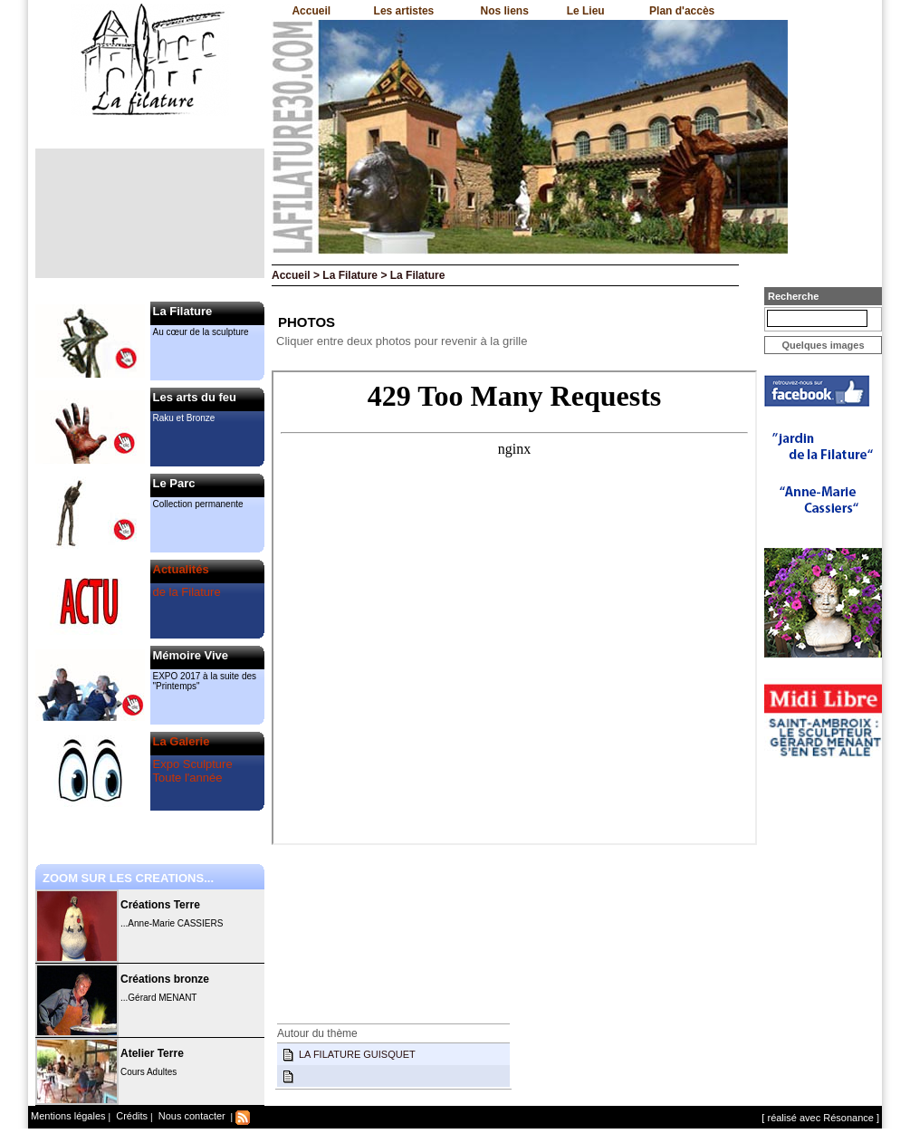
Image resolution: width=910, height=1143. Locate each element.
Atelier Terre (152, 1053)
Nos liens (505, 11)
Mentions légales (68, 1115)
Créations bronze (164, 979)
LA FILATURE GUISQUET (357, 1054)
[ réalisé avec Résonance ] (820, 1117)
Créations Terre (160, 904)
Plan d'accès (681, 11)
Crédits (130, 1115)
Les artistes (404, 11)
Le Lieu (586, 11)
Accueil (311, 11)
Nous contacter (190, 1115)
